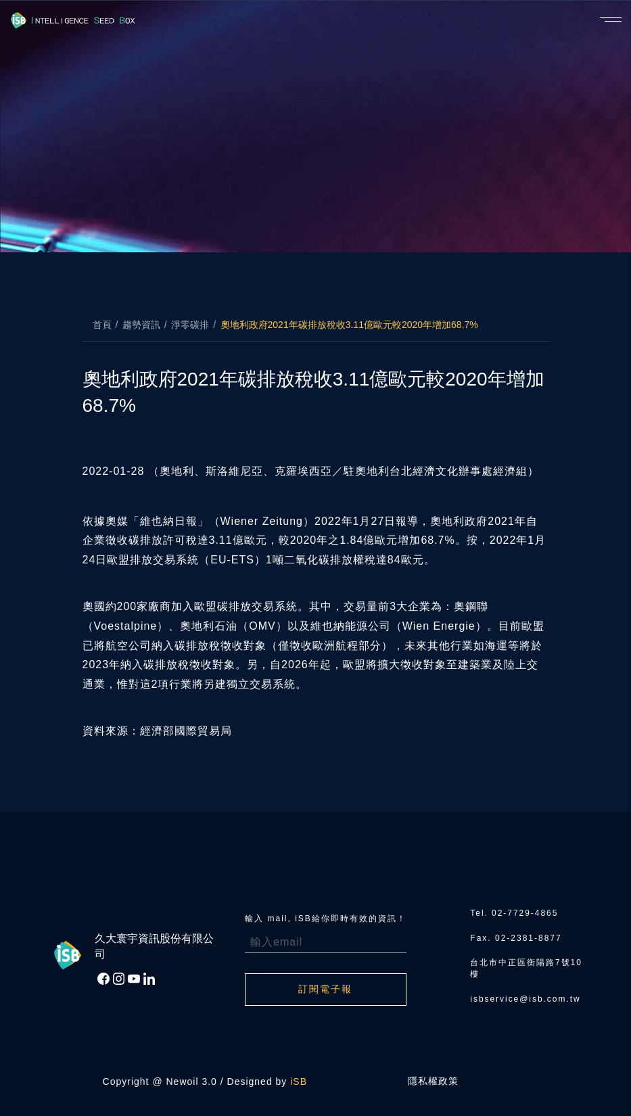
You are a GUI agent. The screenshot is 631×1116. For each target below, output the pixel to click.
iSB (298, 1081)
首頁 (102, 324)
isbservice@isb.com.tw (525, 999)
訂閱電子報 (325, 989)
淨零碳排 (190, 324)
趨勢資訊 (141, 324)
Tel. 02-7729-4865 (514, 913)
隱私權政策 (433, 1081)
